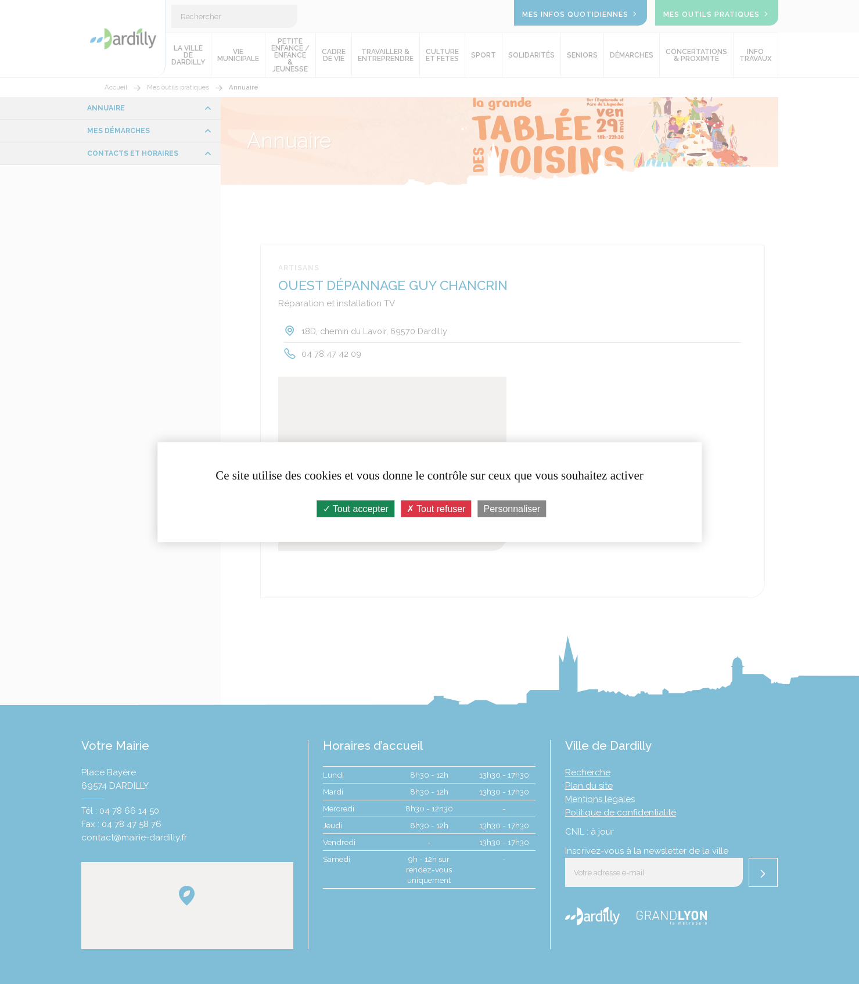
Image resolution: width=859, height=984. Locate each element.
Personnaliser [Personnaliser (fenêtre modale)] (512, 508)
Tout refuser (436, 508)
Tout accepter (356, 508)
